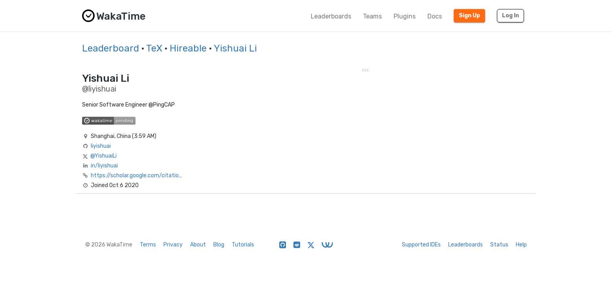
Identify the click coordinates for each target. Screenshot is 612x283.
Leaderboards (331, 16)
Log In (510, 15)
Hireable (188, 48)
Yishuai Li (235, 48)
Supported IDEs (421, 244)
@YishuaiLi (103, 156)
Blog (218, 244)
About (198, 244)
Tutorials (243, 244)
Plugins (405, 16)
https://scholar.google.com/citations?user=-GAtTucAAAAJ (166, 175)
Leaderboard (110, 48)
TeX (154, 48)
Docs (434, 16)
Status (499, 244)
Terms (148, 244)
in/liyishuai (104, 165)
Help (521, 244)
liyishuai (101, 146)
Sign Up (469, 15)
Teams (372, 16)
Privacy (173, 244)
